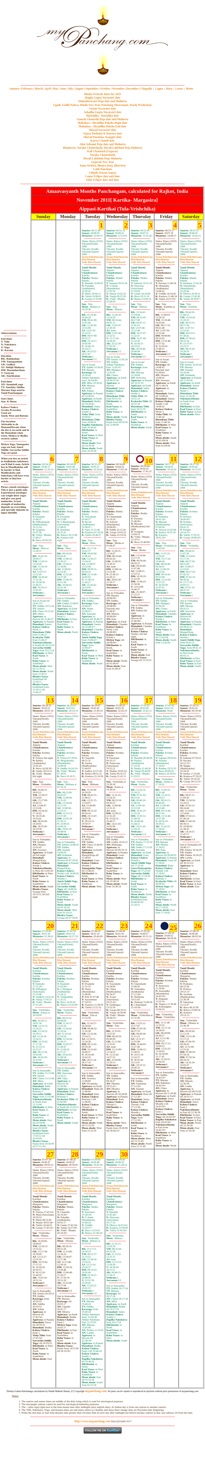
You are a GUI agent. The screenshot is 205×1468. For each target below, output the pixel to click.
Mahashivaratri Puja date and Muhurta (102, 101)
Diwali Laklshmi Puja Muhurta (102, 158)
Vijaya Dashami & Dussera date (102, 133)
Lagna (159, 88)
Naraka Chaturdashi (102, 155)
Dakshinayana (93, 257)
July (70, 88)
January (14, 88)
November (118, 88)
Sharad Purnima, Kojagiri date (102, 137)
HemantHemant (190, 961)
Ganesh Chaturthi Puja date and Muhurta (102, 119)
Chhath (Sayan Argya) (102, 172)
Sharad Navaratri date (102, 130)
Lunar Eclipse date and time (102, 176)
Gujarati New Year (102, 162)
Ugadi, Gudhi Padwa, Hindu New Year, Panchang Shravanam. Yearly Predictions (102, 105)
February (27, 88)
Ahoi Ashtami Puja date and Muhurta (102, 144)
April (47, 88)
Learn (179, 88)
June (63, 88)
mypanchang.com (102, 78)
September (91, 88)
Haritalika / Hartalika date (102, 115)
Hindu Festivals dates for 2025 (102, 94)
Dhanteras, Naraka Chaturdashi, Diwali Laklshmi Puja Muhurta (102, 147)
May (55, 88)
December (132, 88)
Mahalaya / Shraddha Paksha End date (102, 126)
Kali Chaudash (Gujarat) (102, 151)
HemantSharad (91, 260)
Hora (169, 88)
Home (189, 88)
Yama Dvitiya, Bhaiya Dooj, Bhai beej (103, 165)
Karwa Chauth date (102, 140)
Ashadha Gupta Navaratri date (103, 112)
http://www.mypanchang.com (92, 1421)
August (79, 88)
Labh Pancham (102, 169)
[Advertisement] (16, 38)
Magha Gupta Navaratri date (102, 97)
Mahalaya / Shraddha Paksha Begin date (102, 122)
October (105, 88)
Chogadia (146, 88)
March (38, 88)
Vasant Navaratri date (102, 108)
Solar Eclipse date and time (102, 179)
